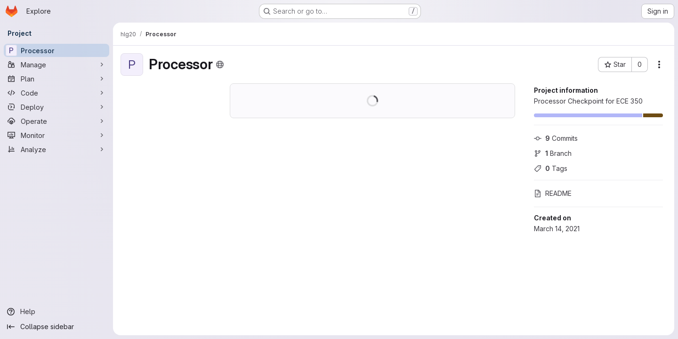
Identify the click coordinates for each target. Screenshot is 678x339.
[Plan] (56, 78)
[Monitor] (56, 135)
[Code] (56, 92)
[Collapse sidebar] (56, 326)
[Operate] (56, 121)
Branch (553, 153)
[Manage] (56, 64)
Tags (550, 168)
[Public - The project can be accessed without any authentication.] (220, 64)
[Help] (56, 311)
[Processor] (56, 50)
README (553, 193)
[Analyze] (56, 149)
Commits (556, 138)
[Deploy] (56, 106)
